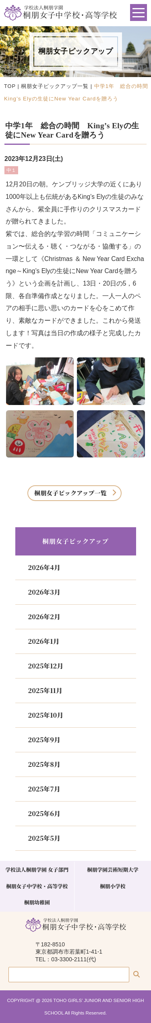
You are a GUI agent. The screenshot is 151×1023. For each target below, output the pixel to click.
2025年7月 (44, 788)
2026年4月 (44, 567)
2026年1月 (44, 641)
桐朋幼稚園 (37, 902)
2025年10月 (46, 715)
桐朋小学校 (113, 886)
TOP (10, 86)
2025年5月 (44, 838)
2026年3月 (44, 592)
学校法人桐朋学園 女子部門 (36, 869)
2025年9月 (44, 739)
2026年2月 (44, 616)
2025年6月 (44, 813)
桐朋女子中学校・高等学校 (37, 886)
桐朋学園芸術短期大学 (113, 869)
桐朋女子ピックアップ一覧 (55, 86)
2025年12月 (46, 665)
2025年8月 (44, 764)
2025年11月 (45, 690)
